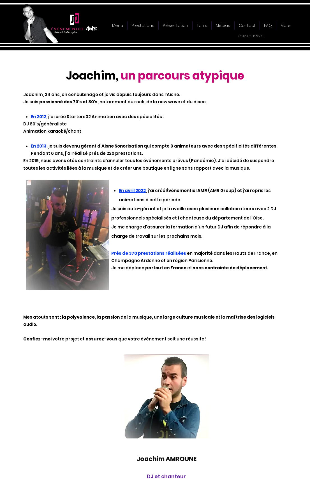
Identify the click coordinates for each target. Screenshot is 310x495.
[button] (143, 25)
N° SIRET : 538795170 (250, 36)
